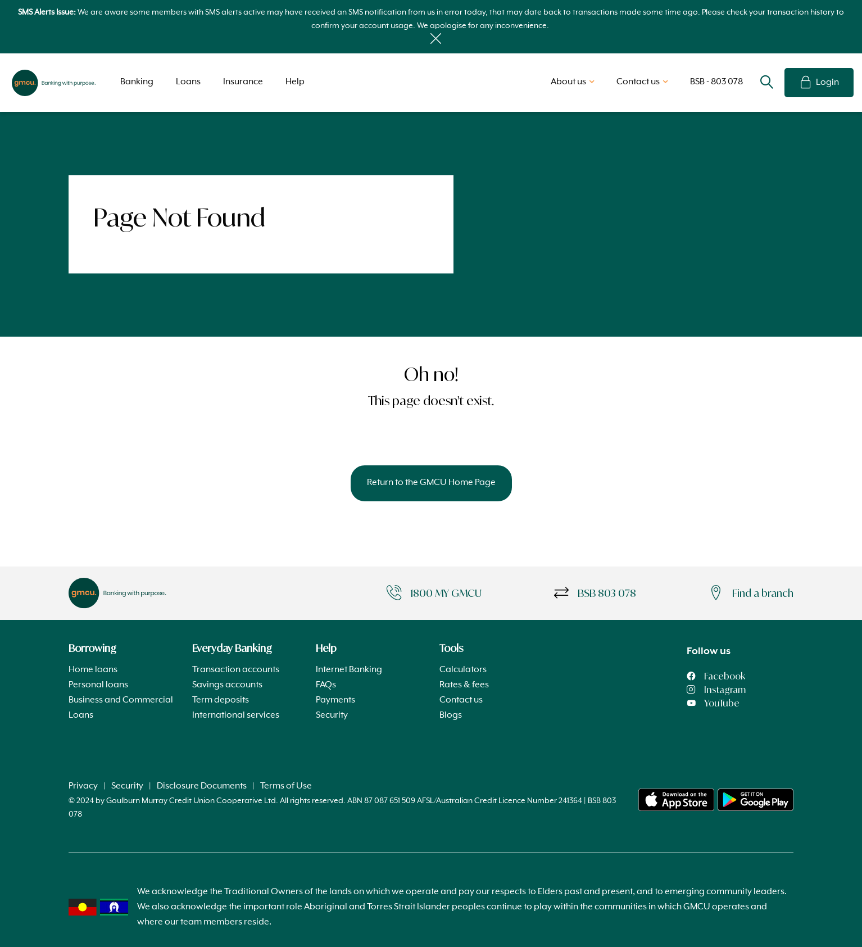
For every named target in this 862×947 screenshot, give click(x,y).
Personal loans (98, 685)
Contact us (461, 700)
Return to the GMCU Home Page (431, 483)
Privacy (83, 786)
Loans (188, 82)
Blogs (450, 715)
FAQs (326, 685)
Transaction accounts (235, 670)
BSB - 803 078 (716, 82)
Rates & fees (464, 685)
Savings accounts (227, 685)
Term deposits (220, 700)
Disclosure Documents (202, 786)
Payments (335, 700)
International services (235, 715)
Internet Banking (349, 670)
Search (766, 82)
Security (332, 715)
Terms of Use (286, 786)
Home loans (93, 670)
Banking (136, 82)
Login (819, 82)
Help (295, 82)
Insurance (243, 82)
